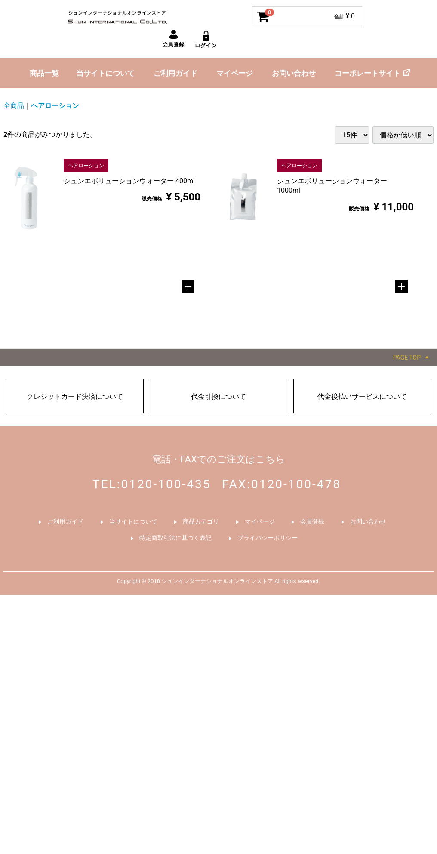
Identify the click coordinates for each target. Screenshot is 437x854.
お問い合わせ (294, 73)
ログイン (206, 40)
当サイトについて (105, 73)
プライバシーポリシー (267, 537)
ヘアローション (55, 106)
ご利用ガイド (175, 73)
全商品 (13, 106)
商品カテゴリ (201, 521)
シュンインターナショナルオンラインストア (132, 15)
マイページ (234, 73)
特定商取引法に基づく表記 (175, 537)
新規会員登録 (174, 40)
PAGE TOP (407, 357)
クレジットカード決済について (75, 396)
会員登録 (312, 521)
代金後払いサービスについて (362, 396)
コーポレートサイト (367, 73)
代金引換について (218, 396)
